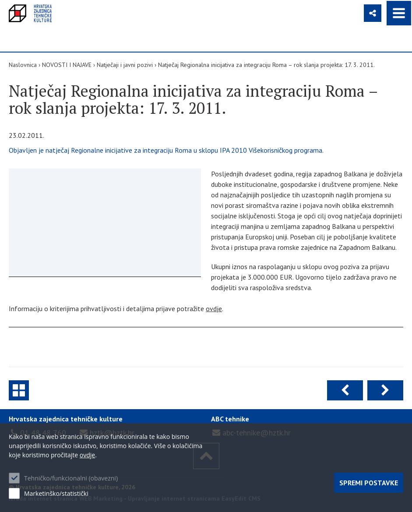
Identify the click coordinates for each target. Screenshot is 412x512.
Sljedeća (385, 390)
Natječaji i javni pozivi (125, 65)
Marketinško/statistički (56, 493)
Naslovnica (23, 65)
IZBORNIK (399, 13)
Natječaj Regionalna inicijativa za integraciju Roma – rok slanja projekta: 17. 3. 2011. (266, 65)
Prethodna (345, 390)
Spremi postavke (368, 482)
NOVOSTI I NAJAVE (67, 65)
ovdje (214, 308)
